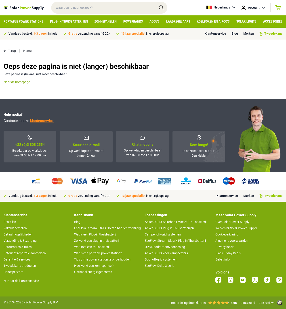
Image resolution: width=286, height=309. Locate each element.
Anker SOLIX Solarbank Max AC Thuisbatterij (175, 222)
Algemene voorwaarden (231, 240)
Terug (10, 51)
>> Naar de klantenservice (21, 281)
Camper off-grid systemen (163, 234)
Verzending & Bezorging (20, 240)
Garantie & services (17, 259)
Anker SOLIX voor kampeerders (166, 253)
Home (27, 51)
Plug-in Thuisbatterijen (69, 21)
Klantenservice (215, 33)
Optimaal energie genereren (93, 272)
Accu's (154, 21)
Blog (234, 33)
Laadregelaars (178, 21)
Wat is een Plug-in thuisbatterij (95, 234)
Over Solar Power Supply (232, 222)
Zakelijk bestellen (15, 228)
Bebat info (222, 259)
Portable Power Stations (23, 21)
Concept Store (13, 272)
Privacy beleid (224, 247)
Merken (248, 33)
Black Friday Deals (228, 253)
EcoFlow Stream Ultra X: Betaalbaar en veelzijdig (107, 228)
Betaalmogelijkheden (18, 234)
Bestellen (10, 222)
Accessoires (272, 21)
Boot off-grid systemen (161, 259)
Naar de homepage (17, 82)
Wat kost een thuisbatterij (91, 247)
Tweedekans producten (20, 265)
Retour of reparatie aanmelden (25, 253)
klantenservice (42, 121)
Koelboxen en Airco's (213, 21)
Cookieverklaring (226, 234)
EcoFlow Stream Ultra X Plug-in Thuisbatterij (175, 240)
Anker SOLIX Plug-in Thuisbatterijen (169, 228)
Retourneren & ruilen (18, 247)
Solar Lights (246, 21)
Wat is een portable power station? (98, 253)
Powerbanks (133, 21)
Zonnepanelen (106, 21)
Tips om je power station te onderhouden (102, 259)
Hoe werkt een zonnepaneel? (94, 265)
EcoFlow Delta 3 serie (159, 265)
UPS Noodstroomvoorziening (165, 247)
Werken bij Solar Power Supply (236, 228)
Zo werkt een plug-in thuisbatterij (96, 240)
